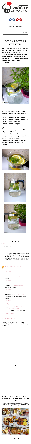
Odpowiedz (8, 271)
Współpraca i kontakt (15, 26)
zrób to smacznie (15, 306)
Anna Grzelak (10, 266)
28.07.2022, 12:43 (19, 294)
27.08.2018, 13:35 (16, 251)
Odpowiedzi (10, 303)
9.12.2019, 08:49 (20, 266)
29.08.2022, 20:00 (14, 308)
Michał (7, 251)
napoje (4, 243)
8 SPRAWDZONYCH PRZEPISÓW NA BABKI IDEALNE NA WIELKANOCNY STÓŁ (15, 398)
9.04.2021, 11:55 (18, 276)
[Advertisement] (15, 379)
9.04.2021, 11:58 (18, 285)
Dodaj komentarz (8, 318)
